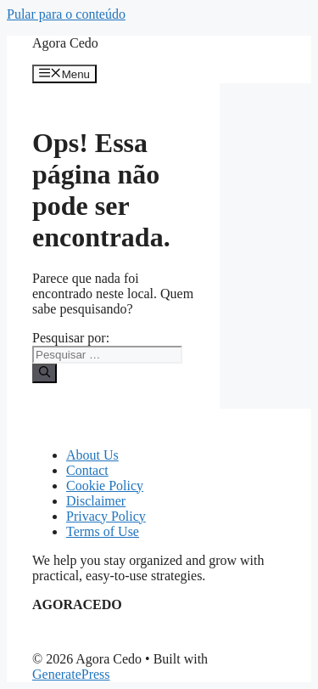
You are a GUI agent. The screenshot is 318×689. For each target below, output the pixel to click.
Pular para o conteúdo (66, 14)
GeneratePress (71, 674)
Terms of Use (102, 531)
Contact (87, 470)
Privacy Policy (106, 516)
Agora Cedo (65, 43)
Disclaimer (96, 501)
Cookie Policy (104, 485)
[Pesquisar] (44, 373)
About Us (92, 455)
